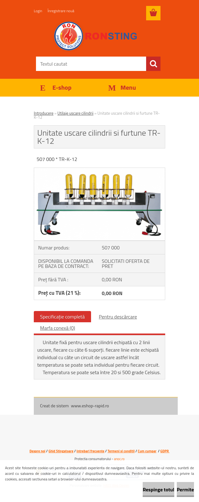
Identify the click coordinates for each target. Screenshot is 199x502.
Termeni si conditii (121, 451)
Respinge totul (158, 489)
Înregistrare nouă (61, 11)
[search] (153, 64)
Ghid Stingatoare (61, 451)
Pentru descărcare (118, 316)
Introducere (44, 113)
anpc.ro (119, 458)
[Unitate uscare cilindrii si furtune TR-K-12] (99, 170)
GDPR (164, 451)
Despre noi (37, 451)
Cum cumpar (147, 451)
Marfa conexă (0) (57, 328)
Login (38, 11)
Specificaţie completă (62, 316)
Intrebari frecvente (91, 451)
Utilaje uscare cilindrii (76, 113)
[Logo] (96, 36)
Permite (185, 489)
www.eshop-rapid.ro (90, 405)
